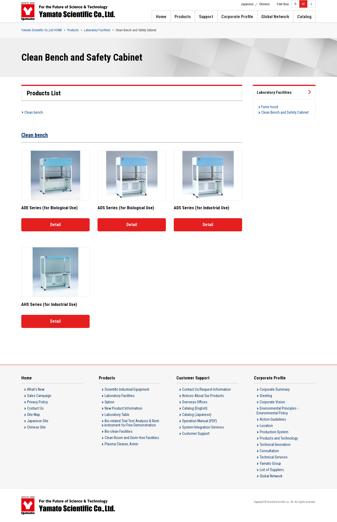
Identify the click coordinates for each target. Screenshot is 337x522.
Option (109, 402)
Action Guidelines (273, 419)
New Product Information (123, 408)
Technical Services (274, 457)
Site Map (33, 415)
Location (266, 426)
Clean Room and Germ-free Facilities (132, 438)
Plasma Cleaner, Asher (121, 444)
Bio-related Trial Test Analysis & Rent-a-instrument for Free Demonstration (130, 423)
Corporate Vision (272, 402)
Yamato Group (270, 463)
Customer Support (196, 433)
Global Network (275, 16)
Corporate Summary (275, 389)
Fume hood (269, 107)
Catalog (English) (194, 408)
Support (206, 16)
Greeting (266, 396)
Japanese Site (37, 421)
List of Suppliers (272, 470)
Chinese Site (36, 427)
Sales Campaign (39, 396)
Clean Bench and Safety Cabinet (285, 112)
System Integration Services (203, 427)
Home (161, 16)
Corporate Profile (237, 16)
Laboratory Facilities (97, 30)
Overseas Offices (194, 402)
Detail (55, 224)
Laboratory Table (117, 415)
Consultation (269, 451)
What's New (35, 389)
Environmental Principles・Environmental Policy (278, 410)
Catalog (304, 16)
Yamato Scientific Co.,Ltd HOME (41, 30)
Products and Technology (279, 438)
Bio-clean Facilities (118, 431)
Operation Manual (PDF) (199, 421)
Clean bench (33, 112)
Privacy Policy (37, 402)
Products (183, 16)
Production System (274, 432)
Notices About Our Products (203, 396)
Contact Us (35, 408)
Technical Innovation (275, 444)
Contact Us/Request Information (206, 389)
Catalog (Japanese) (196, 415)
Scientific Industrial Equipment (127, 389)
